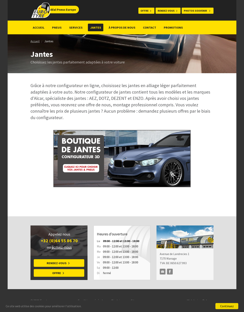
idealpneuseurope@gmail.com (162, 271)
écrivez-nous (62, 247)
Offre (144, 10)
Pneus (57, 27)
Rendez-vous (166, 10)
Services (76, 27)
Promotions (173, 27)
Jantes (95, 27)
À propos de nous (122, 27)
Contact (149, 27)
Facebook (170, 271)
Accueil (38, 27)
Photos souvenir (196, 10)
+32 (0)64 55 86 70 (59, 241)
